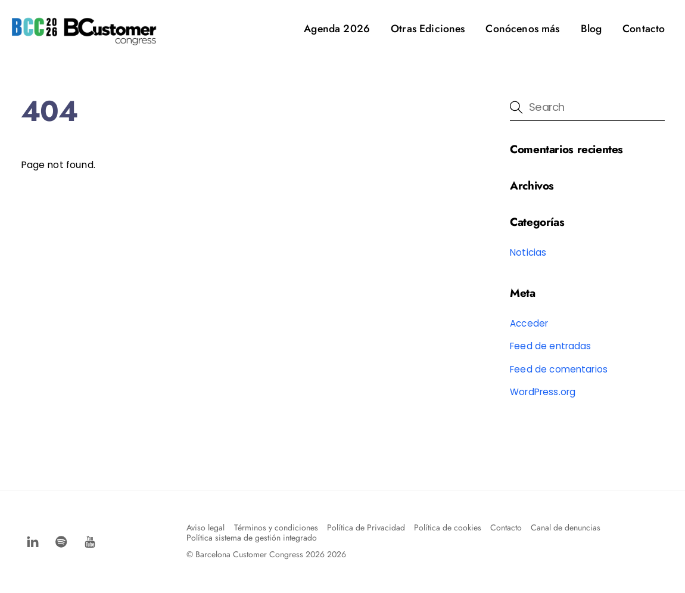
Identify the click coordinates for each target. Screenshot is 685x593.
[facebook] (33, 541)
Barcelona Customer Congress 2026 (260, 554)
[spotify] (61, 541)
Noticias (528, 252)
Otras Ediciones (428, 28)
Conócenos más (522, 28)
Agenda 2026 (337, 28)
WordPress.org (542, 392)
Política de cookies (447, 527)
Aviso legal (205, 527)
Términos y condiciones (276, 527)
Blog (591, 28)
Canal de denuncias (565, 527)
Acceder (529, 323)
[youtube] (90, 541)
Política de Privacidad (366, 527)
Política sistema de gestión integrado (251, 538)
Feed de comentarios (559, 369)
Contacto (643, 28)
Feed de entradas (550, 346)
